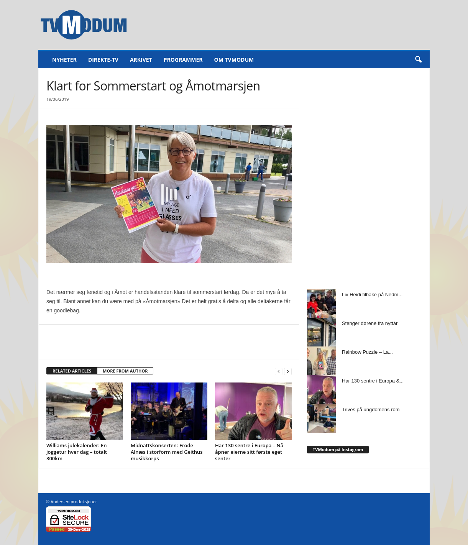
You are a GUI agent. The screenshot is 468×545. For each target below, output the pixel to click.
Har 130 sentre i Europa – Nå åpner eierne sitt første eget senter (249, 452)
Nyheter (64, 59)
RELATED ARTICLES (72, 371)
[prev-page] (278, 371)
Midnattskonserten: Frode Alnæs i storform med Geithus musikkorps (167, 452)
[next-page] (288, 371)
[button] (418, 59)
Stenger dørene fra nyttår (369, 323)
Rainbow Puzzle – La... (367, 352)
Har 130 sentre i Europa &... (373, 381)
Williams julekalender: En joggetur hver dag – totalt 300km (76, 452)
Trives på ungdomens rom (371, 409)
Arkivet (141, 59)
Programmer (183, 59)
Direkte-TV (103, 59)
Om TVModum (234, 59)
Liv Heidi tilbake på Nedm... (372, 294)
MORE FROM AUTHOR (125, 371)
